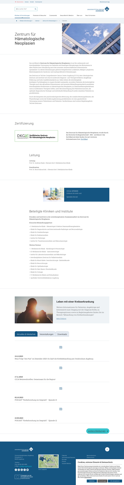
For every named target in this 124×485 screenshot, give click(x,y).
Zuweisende (53, 15)
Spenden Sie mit (72, 197)
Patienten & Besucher (39, 15)
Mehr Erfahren (61, 319)
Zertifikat (84, 139)
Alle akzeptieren (115, 481)
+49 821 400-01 (24, 462)
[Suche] (35, 9)
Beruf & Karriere (90, 15)
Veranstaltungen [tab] (46, 334)
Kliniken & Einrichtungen (22, 15)
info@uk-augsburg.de (25, 466)
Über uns (79, 15)
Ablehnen (92, 481)
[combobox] (24, 9)
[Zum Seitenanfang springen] (107, 449)
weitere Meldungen (97, 431)
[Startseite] (16, 20)
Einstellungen (102, 481)
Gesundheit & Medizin (67, 15)
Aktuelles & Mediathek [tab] (26, 334)
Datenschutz (88, 477)
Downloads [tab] (62, 334)
